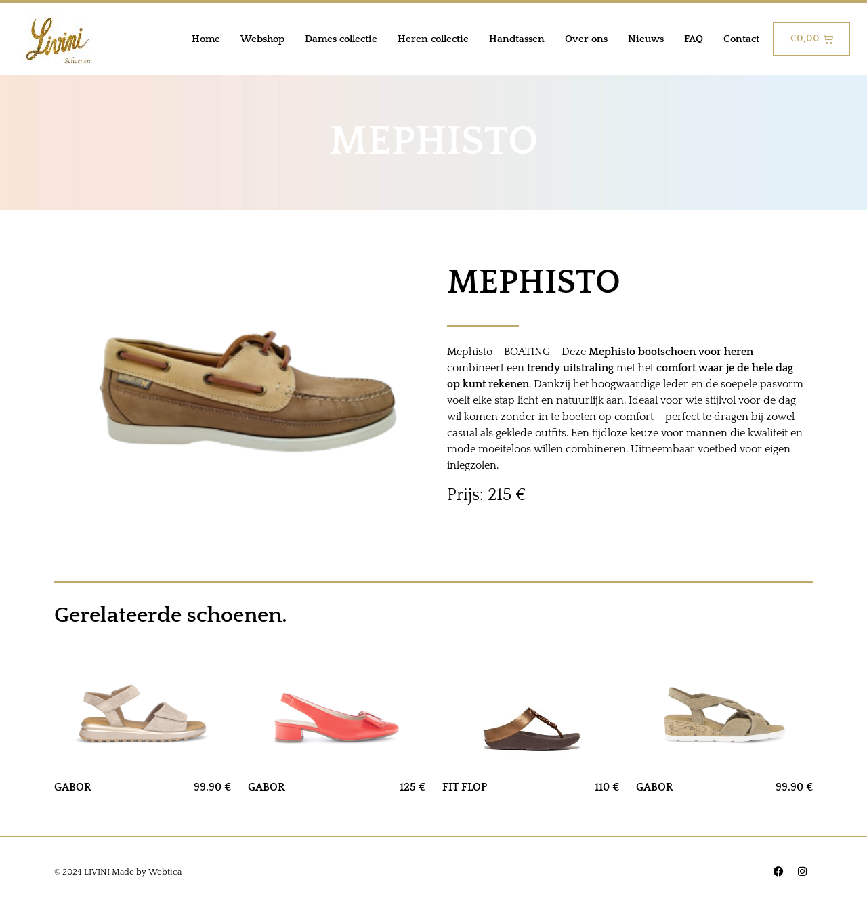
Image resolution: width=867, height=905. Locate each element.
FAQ (693, 39)
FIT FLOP (464, 787)
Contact (741, 39)
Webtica (165, 872)
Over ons (586, 39)
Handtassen (517, 39)
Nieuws (646, 39)
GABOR (72, 787)
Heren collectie (433, 39)
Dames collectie (341, 39)
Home (206, 39)
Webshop (262, 39)
